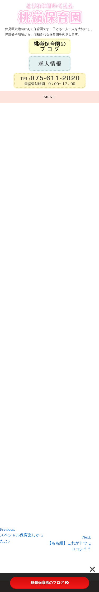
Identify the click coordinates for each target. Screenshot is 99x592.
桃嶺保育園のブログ (50, 582)
